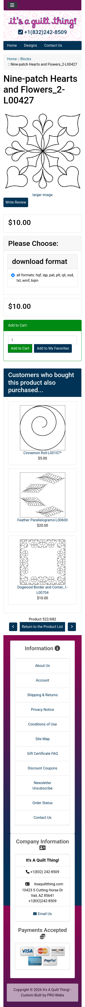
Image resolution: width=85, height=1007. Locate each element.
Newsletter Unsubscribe (42, 785)
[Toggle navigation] (12, 5)
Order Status (42, 803)
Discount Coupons (42, 768)
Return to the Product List (42, 627)
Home (12, 45)
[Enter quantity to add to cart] (42, 340)
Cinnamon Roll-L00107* (42, 453)
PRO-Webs (55, 995)
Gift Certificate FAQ (42, 753)
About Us (42, 666)
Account (42, 680)
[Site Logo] (42, 22)
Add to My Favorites (53, 348)
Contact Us (53, 45)
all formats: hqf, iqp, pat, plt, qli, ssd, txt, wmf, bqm (45, 278)
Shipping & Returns (42, 695)
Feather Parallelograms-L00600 (42, 520)
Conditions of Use (42, 724)
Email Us (42, 914)
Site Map (42, 739)
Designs (30, 45)
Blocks (25, 59)
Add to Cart (20, 348)
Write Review (15, 202)
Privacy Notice (42, 709)
